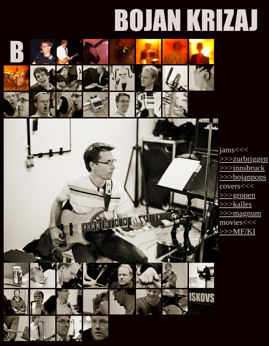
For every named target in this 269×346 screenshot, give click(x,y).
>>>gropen (237, 195)
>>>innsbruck (242, 167)
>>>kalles (235, 204)
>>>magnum (240, 213)
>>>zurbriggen (243, 158)
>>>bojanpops (242, 176)
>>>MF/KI (237, 231)
